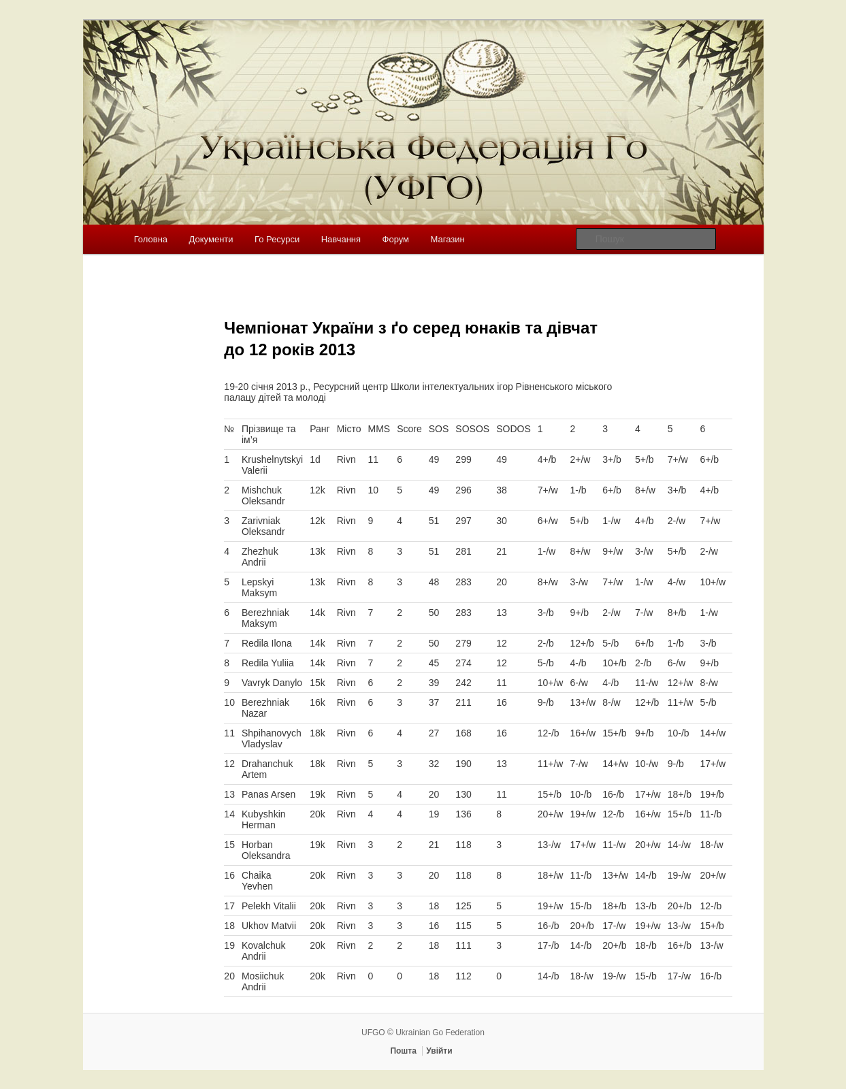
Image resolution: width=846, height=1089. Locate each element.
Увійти (439, 1051)
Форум (396, 239)
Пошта (403, 1051)
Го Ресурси (277, 239)
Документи (211, 239)
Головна (150, 239)
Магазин (448, 239)
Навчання (341, 239)
